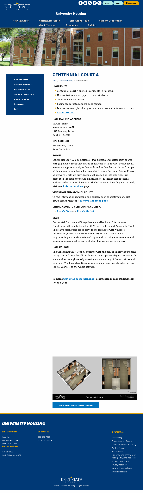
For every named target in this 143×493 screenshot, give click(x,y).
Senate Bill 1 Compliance (122, 468)
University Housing (71, 13)
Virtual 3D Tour (65, 112)
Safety (17, 109)
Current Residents (23, 84)
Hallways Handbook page (93, 200)
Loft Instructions (73, 186)
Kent (54, 80)
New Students (21, 79)
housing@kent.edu (46, 440)
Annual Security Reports (122, 440)
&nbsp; (97, 320)
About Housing (21, 99)
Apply (107, 3)
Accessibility (117, 437)
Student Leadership (24, 94)
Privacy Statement (119, 464)
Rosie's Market (85, 211)
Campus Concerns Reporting (124, 444)
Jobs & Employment (120, 461)
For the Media (117, 451)
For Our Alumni (118, 447)
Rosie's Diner (64, 211)
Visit (118, 3)
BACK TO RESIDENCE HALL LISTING (76, 405)
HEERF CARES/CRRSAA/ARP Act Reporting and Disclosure (124, 456)
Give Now (131, 3)
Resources (19, 104)
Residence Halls (22, 89)
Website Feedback (119, 471)
